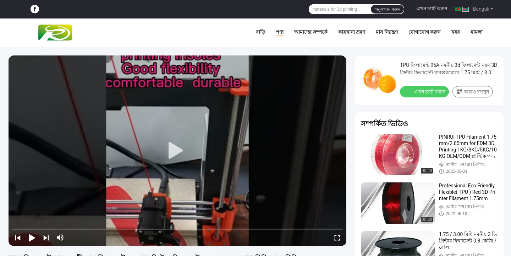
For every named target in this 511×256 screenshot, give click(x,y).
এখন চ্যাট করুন (431, 8)
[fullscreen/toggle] (337, 237)
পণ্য (280, 32)
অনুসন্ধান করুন (387, 9)
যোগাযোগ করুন (424, 32)
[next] (46, 237)
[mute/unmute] (60, 237)
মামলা (477, 32)
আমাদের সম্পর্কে (310, 32)
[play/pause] (32, 237)
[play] (177, 151)
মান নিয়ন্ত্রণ (386, 32)
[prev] (18, 237)
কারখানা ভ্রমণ (351, 32)
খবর (455, 32)
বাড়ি (260, 32)
